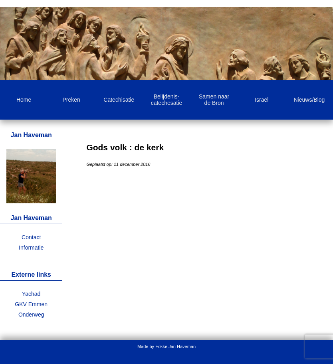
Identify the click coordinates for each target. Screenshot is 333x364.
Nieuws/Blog (309, 99)
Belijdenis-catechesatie (166, 99)
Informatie (31, 247)
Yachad (31, 294)
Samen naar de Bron (214, 99)
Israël (261, 99)
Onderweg (31, 314)
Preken (71, 99)
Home (23, 99)
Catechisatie (118, 99)
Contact (31, 237)
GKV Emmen (31, 304)
